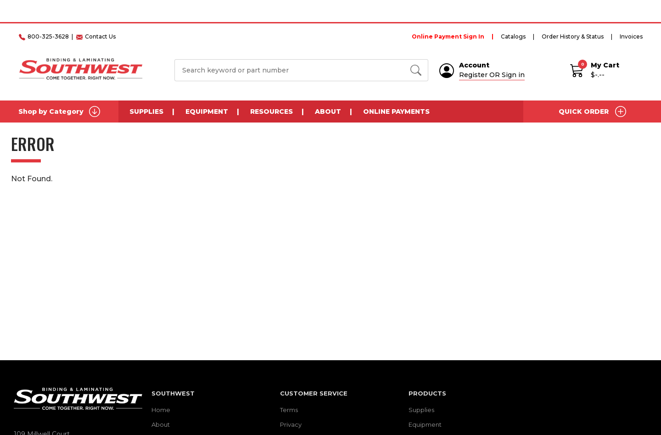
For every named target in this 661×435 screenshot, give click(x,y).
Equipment (206, 111)
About (328, 111)
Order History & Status (573, 36)
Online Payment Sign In (448, 36)
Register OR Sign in (492, 75)
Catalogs (513, 36)
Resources (271, 111)
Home (160, 409)
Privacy (291, 424)
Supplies (146, 111)
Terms (289, 409)
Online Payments (396, 111)
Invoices (631, 36)
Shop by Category (59, 111)
